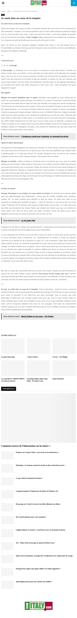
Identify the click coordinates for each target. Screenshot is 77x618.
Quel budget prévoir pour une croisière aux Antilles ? (34, 582)
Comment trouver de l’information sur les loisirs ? (25, 446)
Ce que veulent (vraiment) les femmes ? (29, 478)
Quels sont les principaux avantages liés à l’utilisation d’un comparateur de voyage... (45, 556)
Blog (3, 14)
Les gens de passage (8, 357)
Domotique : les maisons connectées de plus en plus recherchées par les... (40, 465)
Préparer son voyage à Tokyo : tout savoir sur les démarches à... (37, 452)
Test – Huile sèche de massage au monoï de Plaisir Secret (35, 543)
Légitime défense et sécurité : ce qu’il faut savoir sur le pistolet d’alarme (40, 530)
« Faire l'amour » (33, 357)
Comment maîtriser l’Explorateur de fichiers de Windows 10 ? (37, 491)
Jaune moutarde (58, 379)
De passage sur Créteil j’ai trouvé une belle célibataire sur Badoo (38, 504)
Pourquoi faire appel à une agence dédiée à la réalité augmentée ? (38, 569)
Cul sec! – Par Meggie (59, 357)
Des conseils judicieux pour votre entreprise (31, 517)
